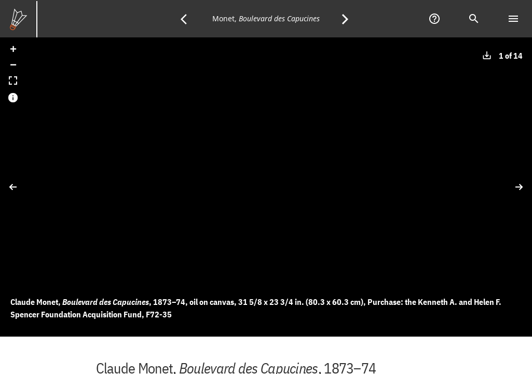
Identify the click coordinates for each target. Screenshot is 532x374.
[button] (13, 50)
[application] (266, 187)
